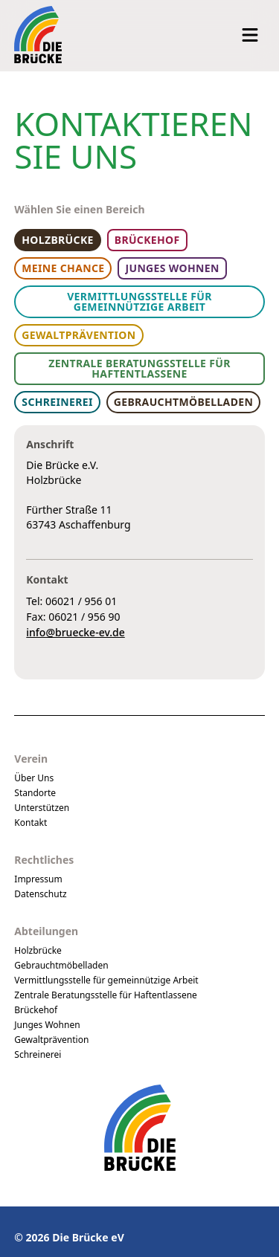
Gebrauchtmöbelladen (61, 965)
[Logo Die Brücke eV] (38, 34)
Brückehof (35, 1010)
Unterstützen (41, 807)
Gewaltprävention (51, 1039)
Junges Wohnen (47, 1024)
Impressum (38, 879)
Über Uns (34, 778)
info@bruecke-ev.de (75, 632)
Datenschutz (40, 894)
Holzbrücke (38, 950)
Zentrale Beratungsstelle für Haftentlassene (105, 995)
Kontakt (30, 822)
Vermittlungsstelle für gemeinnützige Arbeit (106, 980)
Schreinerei (37, 1054)
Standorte (35, 792)
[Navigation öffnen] (250, 35)
